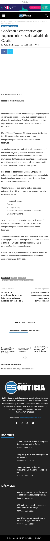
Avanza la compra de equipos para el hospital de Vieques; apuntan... (32, 493)
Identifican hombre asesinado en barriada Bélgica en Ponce (31, 519)
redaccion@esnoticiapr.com (30, 418)
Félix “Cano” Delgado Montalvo (13, 280)
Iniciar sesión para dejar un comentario (17, 369)
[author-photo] (25, 313)
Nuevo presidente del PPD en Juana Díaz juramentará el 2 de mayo (8, 350)
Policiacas (20, 460)
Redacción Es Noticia (11, 45)
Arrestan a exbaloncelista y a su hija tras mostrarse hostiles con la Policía (12, 296)
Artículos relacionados (19, 331)
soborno (29, 280)
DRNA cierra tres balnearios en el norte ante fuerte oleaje (31, 506)
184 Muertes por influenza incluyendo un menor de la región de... (32, 470)
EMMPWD (38, 538)
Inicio (3, 21)
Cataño (14, 278)
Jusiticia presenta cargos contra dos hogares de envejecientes (40, 296)
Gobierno (10, 21)
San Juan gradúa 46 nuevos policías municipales (24, 349)
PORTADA (14, 26)
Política (19, 447)
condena (22, 278)
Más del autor (34, 331)
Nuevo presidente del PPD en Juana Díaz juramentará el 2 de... (32, 442)
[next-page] (26, 357)
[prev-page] (23, 357)
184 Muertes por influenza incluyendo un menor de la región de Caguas (41, 348)
